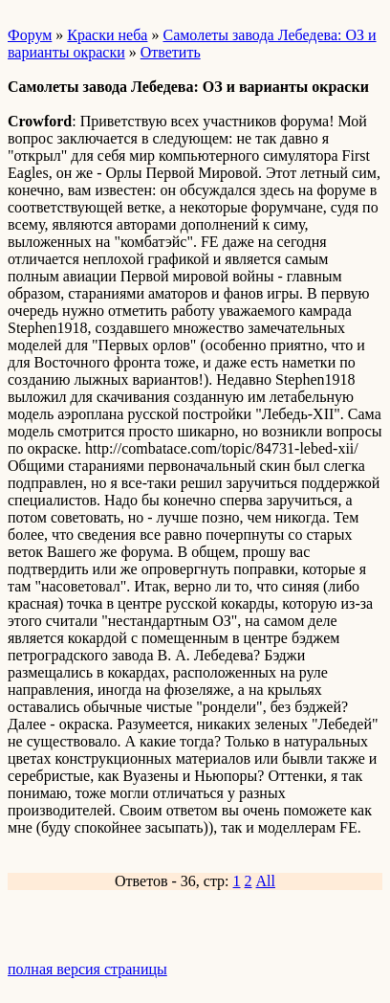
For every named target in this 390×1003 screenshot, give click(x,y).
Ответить (171, 52)
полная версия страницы (87, 969)
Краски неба (107, 35)
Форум (30, 35)
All (265, 881)
